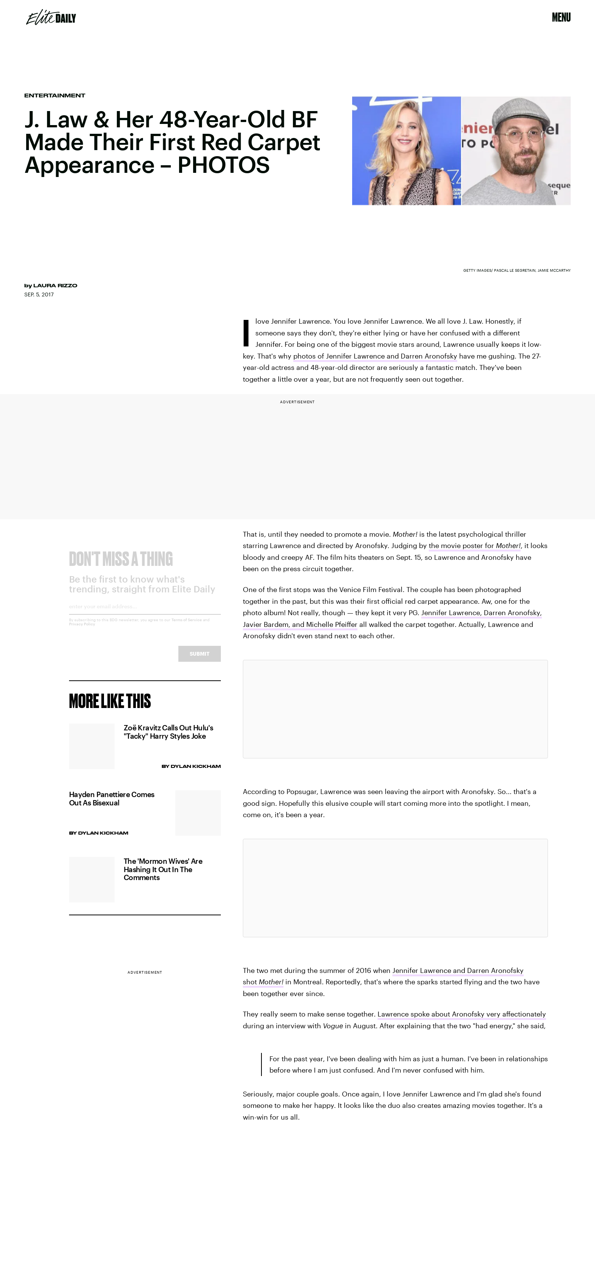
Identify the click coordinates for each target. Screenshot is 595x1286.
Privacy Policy (82, 630)
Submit (199, 660)
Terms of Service (187, 626)
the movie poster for (462, 545)
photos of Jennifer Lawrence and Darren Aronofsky (375, 356)
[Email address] (145, 615)
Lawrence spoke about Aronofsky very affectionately (462, 1014)
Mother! (508, 545)
